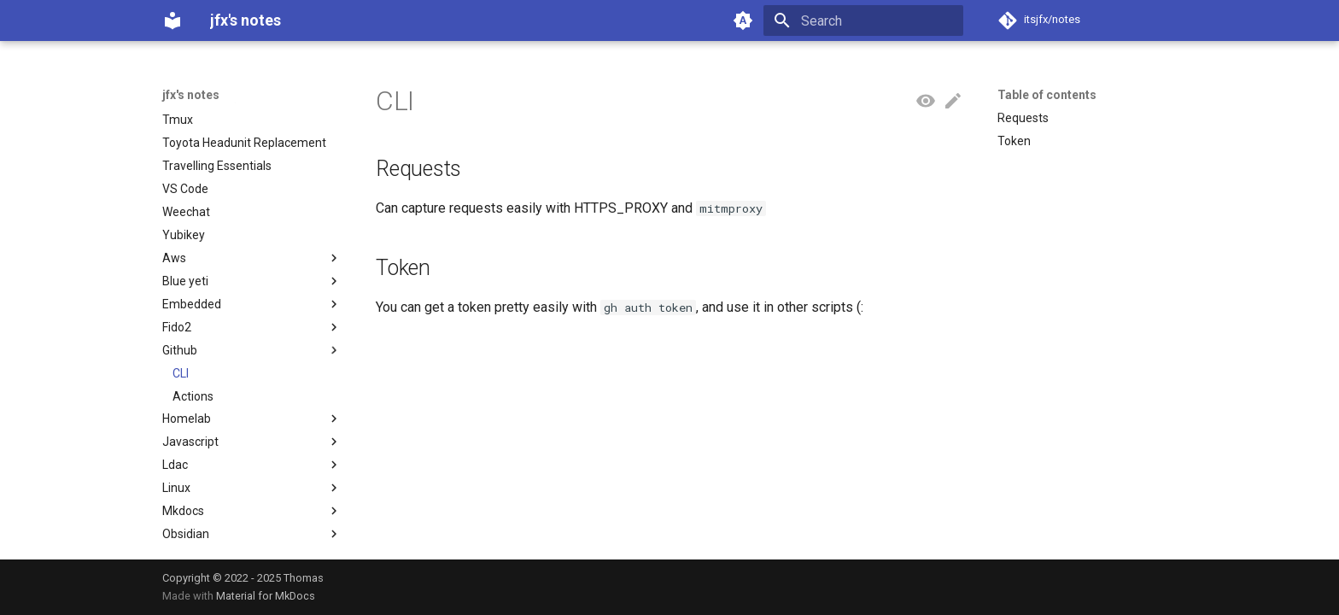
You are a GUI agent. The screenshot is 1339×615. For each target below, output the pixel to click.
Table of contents (1046, 95)
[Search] (863, 20)
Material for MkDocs (265, 595)
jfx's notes (190, 95)
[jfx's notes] (172, 20)
